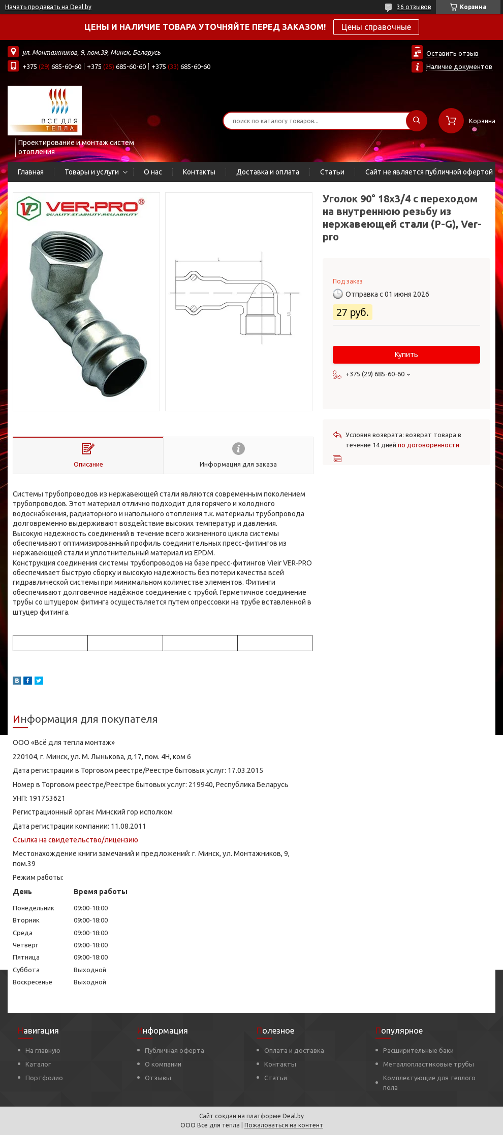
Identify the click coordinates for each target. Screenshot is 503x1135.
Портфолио (44, 1077)
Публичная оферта (174, 1050)
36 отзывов (414, 7)
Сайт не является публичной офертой (429, 171)
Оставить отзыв (452, 53)
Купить (406, 354)
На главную (42, 1050)
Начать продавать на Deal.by (48, 7)
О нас (153, 171)
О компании (163, 1064)
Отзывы (158, 1077)
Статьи (332, 171)
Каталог (38, 1064)
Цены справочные (376, 26)
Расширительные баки (418, 1050)
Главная (31, 171)
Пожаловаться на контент (283, 1125)
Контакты (199, 171)
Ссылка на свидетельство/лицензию (75, 840)
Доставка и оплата (267, 171)
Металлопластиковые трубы (428, 1064)
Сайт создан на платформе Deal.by (251, 1116)
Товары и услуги (92, 171)
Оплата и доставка (294, 1050)
